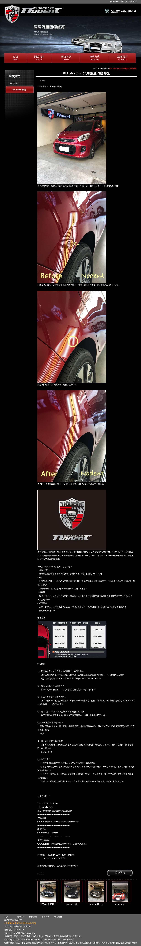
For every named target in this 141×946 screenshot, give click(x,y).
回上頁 (40, 873)
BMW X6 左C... (48, 904)
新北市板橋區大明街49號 (21, 926)
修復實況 (66, 58)
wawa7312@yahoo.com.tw (23, 933)
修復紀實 (14, 83)
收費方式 (94, 58)
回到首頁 (114, 1)
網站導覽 (133, 1)
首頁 (15, 58)
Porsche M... (72, 904)
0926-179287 (19, 930)
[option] (70, 36)
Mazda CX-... (96, 904)
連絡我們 (122, 58)
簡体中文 (123, 1)
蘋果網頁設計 (68, 939)
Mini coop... (120, 904)
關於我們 (39, 58)
